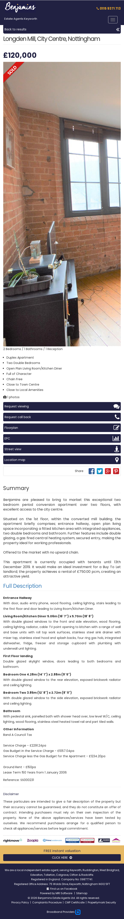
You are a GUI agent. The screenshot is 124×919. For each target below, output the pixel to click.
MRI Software (64, 893)
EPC (62, 438)
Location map (62, 460)
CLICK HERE (62, 857)
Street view (62, 449)
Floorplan (62, 428)
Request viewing (62, 406)
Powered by (48, 893)
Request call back (62, 417)
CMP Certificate (75, 902)
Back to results (62, 29)
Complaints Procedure (47, 902)
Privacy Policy (20, 902)
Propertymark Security (102, 902)
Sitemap (81, 893)
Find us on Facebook (62, 889)
